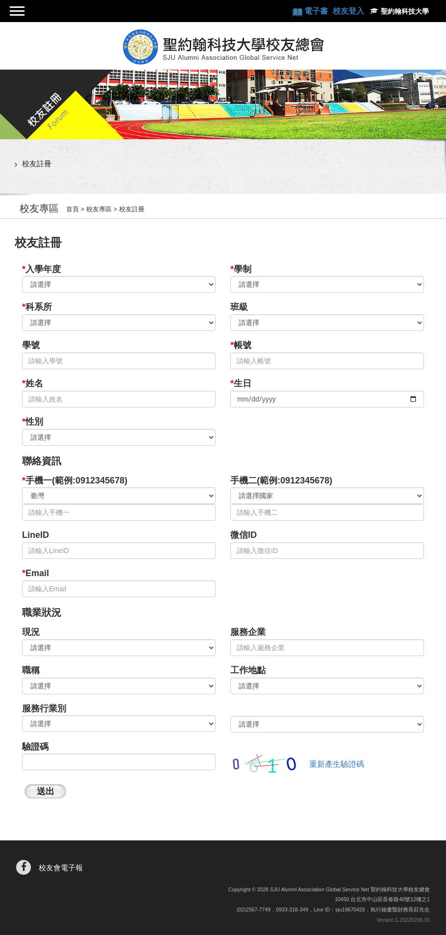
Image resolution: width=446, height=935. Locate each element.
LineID (35, 535)
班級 (239, 307)
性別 (32, 422)
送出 (45, 791)
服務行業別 (44, 708)
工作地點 (248, 670)
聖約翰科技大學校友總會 (223, 47)
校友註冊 (36, 163)
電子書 (317, 11)
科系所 (37, 307)
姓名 (32, 383)
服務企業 (248, 632)
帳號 (240, 345)
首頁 (72, 209)
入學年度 (41, 269)
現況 (31, 632)
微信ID (243, 535)
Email (35, 573)
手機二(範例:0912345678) (281, 480)
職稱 (31, 670)
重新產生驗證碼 (336, 764)
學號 (31, 345)
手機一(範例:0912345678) (74, 480)
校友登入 (348, 11)
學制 (240, 269)
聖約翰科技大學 (405, 11)
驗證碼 (35, 747)
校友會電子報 (61, 867)
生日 (240, 383)
